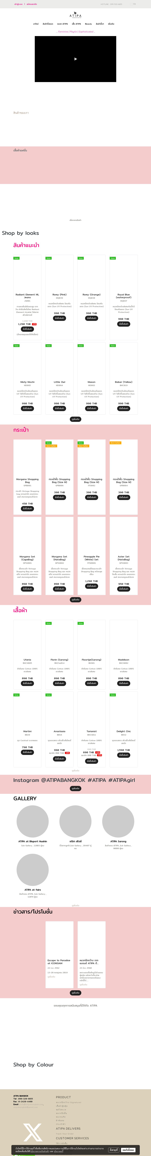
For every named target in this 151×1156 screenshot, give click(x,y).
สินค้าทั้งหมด (48, 23)
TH (133, 4)
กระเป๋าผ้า (61, 1124)
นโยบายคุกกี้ (58, 1151)
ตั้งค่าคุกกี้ (114, 1150)
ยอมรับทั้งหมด (128, 1150)
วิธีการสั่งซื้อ (62, 1143)
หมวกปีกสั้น (61, 1113)
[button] (119, 24)
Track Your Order (65, 1134)
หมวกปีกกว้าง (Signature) (68, 1102)
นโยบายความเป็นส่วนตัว (40, 1151)
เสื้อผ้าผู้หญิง (62, 1106)
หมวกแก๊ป (61, 1117)
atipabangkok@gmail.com (25, 1107)
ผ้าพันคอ (60, 1121)
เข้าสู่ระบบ (18, 4)
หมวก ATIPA (62, 23)
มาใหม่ (36, 23)
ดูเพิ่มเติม (75, 419)
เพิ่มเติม (111, 23)
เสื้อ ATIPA (76, 23)
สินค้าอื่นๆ (100, 23)
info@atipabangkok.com (31, 1104)
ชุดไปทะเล (61, 1110)
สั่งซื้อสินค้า (27, 329)
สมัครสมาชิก (32, 4)
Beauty (88, 23)
